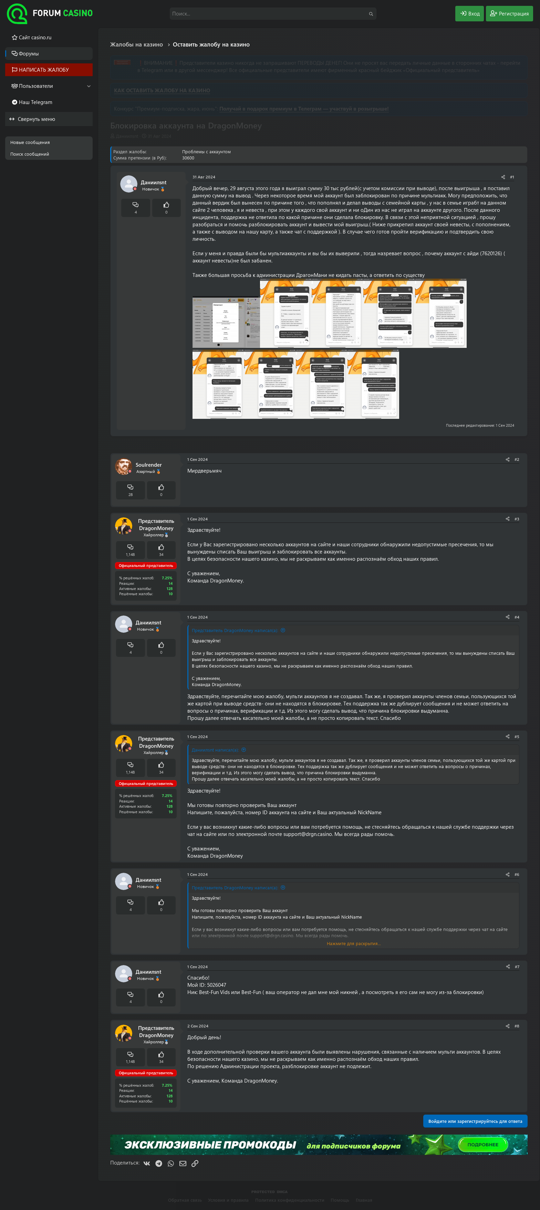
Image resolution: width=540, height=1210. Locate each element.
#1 (512, 176)
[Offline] (135, 189)
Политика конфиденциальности (289, 1200)
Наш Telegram (35, 102)
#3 (517, 518)
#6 (517, 874)
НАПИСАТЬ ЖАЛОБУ (44, 69)
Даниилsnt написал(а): (215, 750)
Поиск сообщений (29, 154)
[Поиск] (273, 14)
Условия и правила (228, 1200)
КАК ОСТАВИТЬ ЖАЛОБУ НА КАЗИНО (162, 90)
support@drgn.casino (307, 833)
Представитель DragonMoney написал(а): (235, 630)
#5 (517, 736)
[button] (89, 86)
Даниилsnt (127, 136)
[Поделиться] (503, 177)
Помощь (340, 1200)
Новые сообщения (30, 142)
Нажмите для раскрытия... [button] (354, 943)
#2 (517, 459)
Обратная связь (185, 1200)
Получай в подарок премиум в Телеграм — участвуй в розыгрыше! (304, 108)
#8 (517, 1025)
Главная (364, 1200)
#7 (517, 966)
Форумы (29, 53)
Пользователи (36, 85)
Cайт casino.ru (35, 37)
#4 (517, 617)
